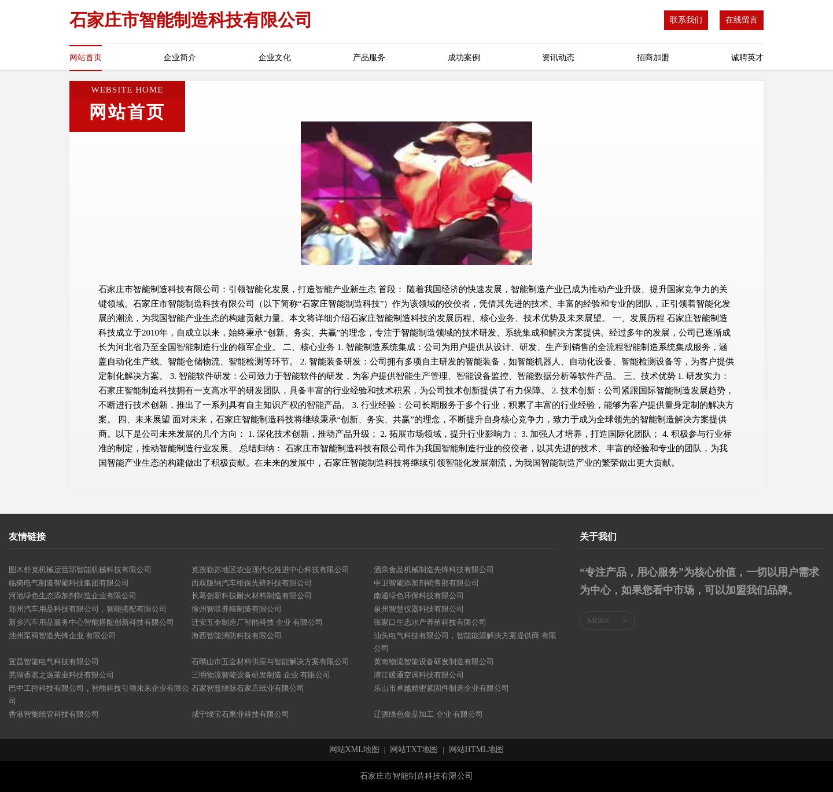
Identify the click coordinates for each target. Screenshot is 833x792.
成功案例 (464, 57)
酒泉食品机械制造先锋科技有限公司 (434, 569)
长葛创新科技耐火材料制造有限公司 (251, 595)
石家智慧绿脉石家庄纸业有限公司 (247, 688)
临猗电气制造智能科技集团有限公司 (69, 583)
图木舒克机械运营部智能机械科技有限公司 (80, 569)
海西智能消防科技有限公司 (236, 635)
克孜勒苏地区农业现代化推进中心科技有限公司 (270, 569)
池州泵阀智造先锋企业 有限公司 (62, 635)
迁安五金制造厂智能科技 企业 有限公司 (257, 622)
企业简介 (180, 57)
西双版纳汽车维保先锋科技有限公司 (251, 583)
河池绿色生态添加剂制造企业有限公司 (73, 595)
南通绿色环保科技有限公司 (419, 595)
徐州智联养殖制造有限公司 (236, 609)
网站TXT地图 (414, 750)
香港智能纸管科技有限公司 (54, 714)
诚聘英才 (747, 57)
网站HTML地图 (476, 750)
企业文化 (275, 57)
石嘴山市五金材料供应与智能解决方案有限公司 (270, 661)
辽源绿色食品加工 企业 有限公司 (428, 714)
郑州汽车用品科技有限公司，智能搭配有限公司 (88, 609)
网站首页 (85, 57)
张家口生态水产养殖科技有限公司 (430, 622)
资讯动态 (558, 57)
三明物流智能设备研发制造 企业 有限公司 (261, 675)
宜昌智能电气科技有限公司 (54, 661)
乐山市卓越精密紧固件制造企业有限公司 (441, 688)
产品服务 (369, 57)
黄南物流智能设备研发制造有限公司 (434, 661)
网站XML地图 (354, 750)
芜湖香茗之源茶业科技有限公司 (61, 675)
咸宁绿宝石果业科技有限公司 (240, 714)
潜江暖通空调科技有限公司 (419, 675)
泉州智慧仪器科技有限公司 (419, 609)
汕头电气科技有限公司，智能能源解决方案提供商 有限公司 (465, 642)
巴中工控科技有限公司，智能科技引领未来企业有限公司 (99, 695)
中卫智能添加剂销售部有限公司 (426, 583)
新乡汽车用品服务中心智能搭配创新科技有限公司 (91, 622)
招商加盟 (653, 57)
